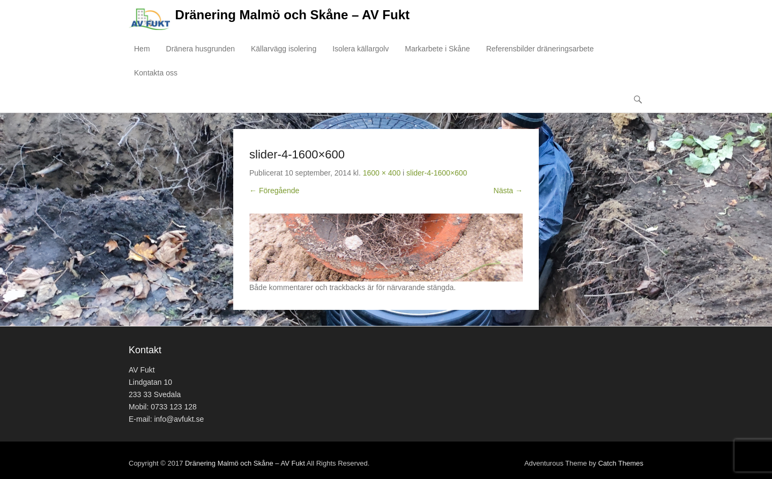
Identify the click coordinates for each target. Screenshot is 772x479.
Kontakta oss (155, 73)
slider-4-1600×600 (436, 173)
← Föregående (274, 190)
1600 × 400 (381, 173)
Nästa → (508, 190)
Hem (142, 48)
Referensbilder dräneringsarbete (540, 48)
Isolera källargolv (360, 48)
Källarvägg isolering (283, 48)
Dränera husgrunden (200, 48)
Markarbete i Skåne (437, 48)
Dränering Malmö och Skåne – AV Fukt (292, 14)
